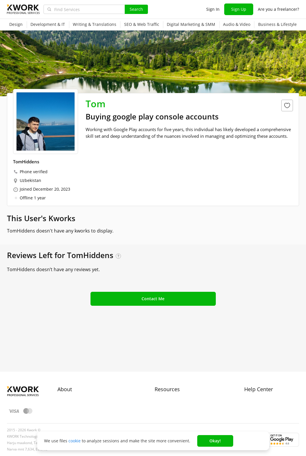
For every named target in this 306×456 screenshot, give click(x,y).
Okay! (215, 441)
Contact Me (153, 298)
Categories (165, 379)
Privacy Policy (70, 390)
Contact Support (260, 379)
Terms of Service (73, 379)
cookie (74, 441)
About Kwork (69, 358)
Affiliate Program (171, 390)
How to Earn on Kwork (176, 369)
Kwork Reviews (169, 400)
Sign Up (238, 9)
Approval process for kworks (271, 358)
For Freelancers (169, 358)
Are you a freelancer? (278, 9)
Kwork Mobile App (172, 411)
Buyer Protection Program (82, 369)
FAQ (248, 369)
